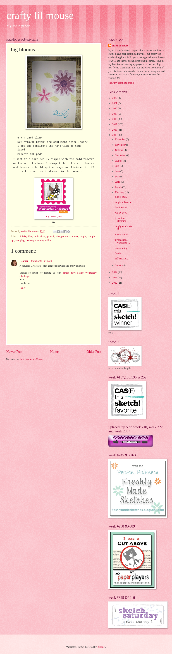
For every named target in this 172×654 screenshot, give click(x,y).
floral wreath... (121, 207)
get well (50, 236)
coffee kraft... (121, 258)
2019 (115, 114)
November (120, 144)
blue (30, 236)
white (48, 240)
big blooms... (120, 196)
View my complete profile (121, 82)
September (120, 155)
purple (64, 236)
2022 (115, 98)
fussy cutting (120, 248)
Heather (24, 261)
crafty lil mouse (40, 15)
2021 (115, 103)
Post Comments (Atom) (31, 359)
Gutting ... (119, 253)
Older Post (94, 351)
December (120, 139)
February (120, 192)
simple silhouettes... (124, 202)
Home (54, 351)
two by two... (120, 212)
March (118, 187)
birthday (23, 236)
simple (83, 236)
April (118, 181)
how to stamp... (122, 234)
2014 (115, 272)
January (119, 265)
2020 (115, 108)
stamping (20, 240)
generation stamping (120, 219)
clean (42, 236)
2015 (115, 135)
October (119, 150)
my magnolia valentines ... (122, 241)
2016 (115, 129)
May (117, 176)
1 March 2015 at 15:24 (40, 261)
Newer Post (14, 351)
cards (36, 236)
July (117, 166)
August (119, 160)
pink (58, 236)
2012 (115, 282)
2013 (115, 277)
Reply (22, 288)
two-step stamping (35, 240)
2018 (115, 119)
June (117, 171)
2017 (115, 124)
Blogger (101, 647)
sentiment (73, 236)
